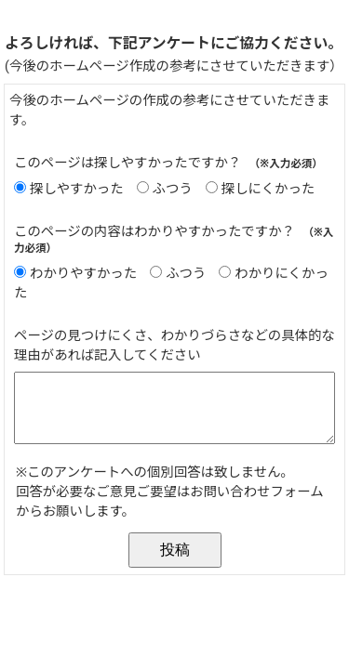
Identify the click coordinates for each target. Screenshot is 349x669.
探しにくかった (268, 189)
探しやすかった (77, 189)
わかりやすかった (83, 274)
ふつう (173, 189)
